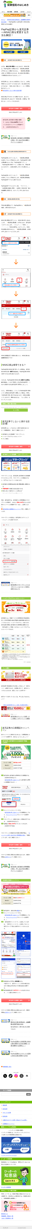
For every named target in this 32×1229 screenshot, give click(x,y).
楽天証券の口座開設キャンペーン (12, 509)
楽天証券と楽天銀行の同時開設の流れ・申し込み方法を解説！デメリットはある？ (20, 140)
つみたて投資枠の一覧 (7, 1218)
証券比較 (16, 11)
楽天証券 (5, 1109)
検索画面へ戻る (7, 1066)
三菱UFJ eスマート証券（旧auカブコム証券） (15, 1120)
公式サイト (8, 857)
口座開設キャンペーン (9, 1123)
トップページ (6, 1102)
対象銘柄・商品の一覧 (7, 1216)
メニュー (29, 11)
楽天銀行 (29, 662)
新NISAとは (4, 1213)
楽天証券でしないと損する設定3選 (12, 90)
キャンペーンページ (11, 814)
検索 (28, 1094)
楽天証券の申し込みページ (12, 780)
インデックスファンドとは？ (9, 1155)
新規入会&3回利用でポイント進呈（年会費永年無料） (16, 705)
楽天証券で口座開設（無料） (16, 108)
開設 (18, 910)
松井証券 (5, 1116)
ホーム (3, 11)
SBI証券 (5, 1105)
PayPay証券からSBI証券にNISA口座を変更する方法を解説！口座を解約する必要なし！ (21, 1043)
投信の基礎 (9, 11)
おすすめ (22, 11)
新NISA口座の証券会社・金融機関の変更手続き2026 (20, 1023)
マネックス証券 (7, 1112)
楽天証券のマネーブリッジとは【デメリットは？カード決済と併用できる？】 (20, 587)
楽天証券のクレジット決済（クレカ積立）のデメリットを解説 (20, 717)
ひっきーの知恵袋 (6, 1187)
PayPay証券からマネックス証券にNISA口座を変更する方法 (21, 1055)
